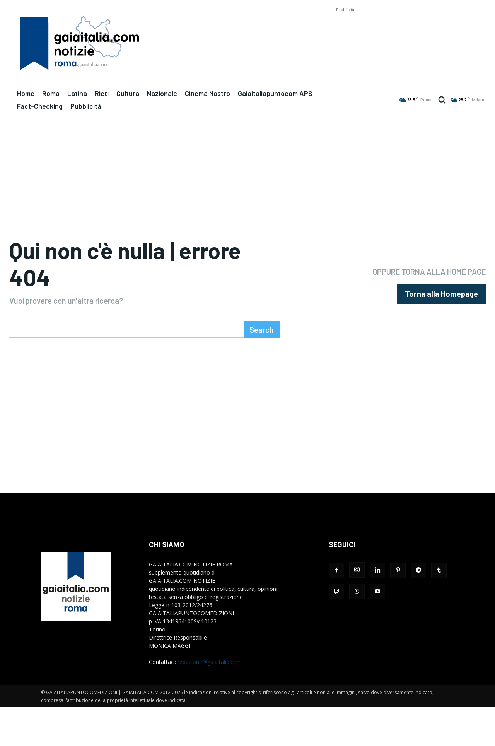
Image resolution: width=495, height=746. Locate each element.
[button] (442, 99)
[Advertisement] (345, 31)
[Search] (262, 330)
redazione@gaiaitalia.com (210, 663)
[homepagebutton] (441, 295)
